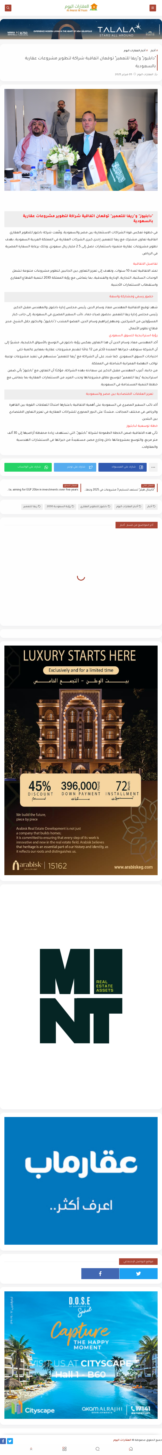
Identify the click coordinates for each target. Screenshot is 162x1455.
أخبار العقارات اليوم (134, 51)
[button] (122, 467)
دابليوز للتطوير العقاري (95, 506)
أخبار (153, 51)
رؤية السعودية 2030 (60, 506)
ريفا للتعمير (32, 506)
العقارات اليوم (122, 1440)
